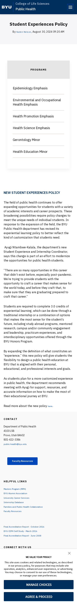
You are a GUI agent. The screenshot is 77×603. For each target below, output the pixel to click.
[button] (69, 553)
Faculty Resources (26, 462)
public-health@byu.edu (17, 444)
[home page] (7, 7)
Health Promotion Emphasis (33, 116)
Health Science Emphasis (31, 128)
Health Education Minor (30, 152)
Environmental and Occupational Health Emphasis (37, 102)
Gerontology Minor (26, 140)
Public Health (26, 9)
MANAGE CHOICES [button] (38, 585)
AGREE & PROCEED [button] (38, 597)
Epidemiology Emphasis (30, 88)
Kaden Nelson (24, 31)
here (51, 406)
